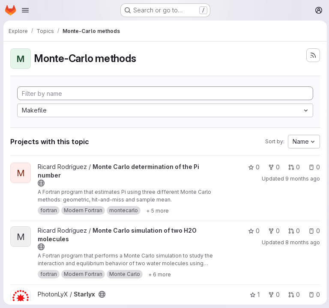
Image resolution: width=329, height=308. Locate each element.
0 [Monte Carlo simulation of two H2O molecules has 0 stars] (252, 230)
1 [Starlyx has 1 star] (253, 294)
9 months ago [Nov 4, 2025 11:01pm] (301, 178)
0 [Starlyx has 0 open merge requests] (293, 294)
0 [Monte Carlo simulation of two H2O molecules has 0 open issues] (313, 230)
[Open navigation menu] (25, 10)
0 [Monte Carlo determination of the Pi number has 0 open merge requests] (293, 167)
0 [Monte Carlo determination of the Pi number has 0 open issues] (313, 167)
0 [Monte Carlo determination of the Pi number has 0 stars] (252, 167)
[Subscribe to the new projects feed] (312, 55)
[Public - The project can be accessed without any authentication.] (41, 183)
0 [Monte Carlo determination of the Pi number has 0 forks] (272, 167)
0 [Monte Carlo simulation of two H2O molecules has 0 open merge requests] (293, 230)
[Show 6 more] (159, 274)
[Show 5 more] (157, 210)
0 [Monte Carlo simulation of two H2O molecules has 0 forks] (272, 230)
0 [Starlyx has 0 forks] (272, 294)
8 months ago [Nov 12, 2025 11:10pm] (301, 242)
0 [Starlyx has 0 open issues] (313, 294)
